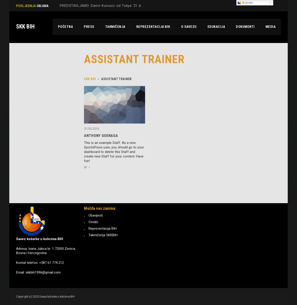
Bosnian (245, 3)
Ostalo (93, 222)
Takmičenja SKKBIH (103, 235)
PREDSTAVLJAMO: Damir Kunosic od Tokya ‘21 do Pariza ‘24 (110, 6)
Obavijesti (96, 215)
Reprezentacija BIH (103, 228)
